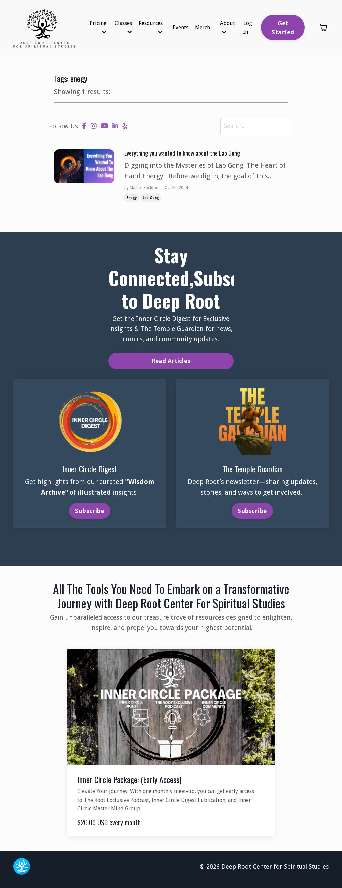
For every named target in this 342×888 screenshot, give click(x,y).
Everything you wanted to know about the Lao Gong (188, 155)
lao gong (151, 200)
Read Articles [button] (171, 364)
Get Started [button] (283, 28)
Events (180, 27)
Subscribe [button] (89, 514)
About (227, 27)
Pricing (98, 27)
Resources (151, 27)
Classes (123, 27)
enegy (131, 200)
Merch (202, 27)
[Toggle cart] (323, 27)
